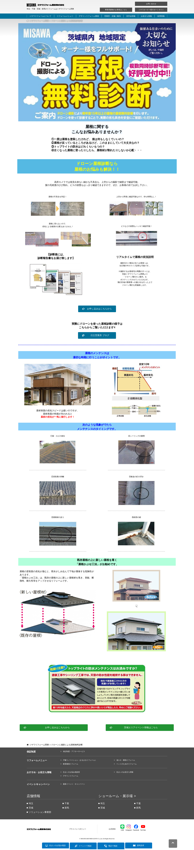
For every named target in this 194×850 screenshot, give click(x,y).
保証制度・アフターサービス (74, 751)
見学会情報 (130, 16)
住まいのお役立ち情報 (124, 772)
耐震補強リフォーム (70, 764)
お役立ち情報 (146, 16)
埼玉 (31, 803)
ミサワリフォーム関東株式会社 (42, 829)
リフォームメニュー (65, 16)
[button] (97, 309)
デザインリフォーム (70, 776)
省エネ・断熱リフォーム (125, 760)
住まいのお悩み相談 (57, 846)
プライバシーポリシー (77, 829)
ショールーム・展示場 (115, 796)
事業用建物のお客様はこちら (116, 10)
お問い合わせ (151, 4)
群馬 (67, 808)
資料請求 (140, 846)
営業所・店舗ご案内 (112, 16)
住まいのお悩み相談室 (71, 772)
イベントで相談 (85, 846)
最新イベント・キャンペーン (74, 784)
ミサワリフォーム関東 (38, 21)
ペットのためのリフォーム (126, 764)
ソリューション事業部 (40, 812)
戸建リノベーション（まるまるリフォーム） (80, 760)
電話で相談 (112, 846)
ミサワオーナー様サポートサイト (151, 10)
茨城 (31, 808)
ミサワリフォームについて (40, 16)
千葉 (67, 803)
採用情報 (161, 16)
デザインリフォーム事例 (89, 16)
